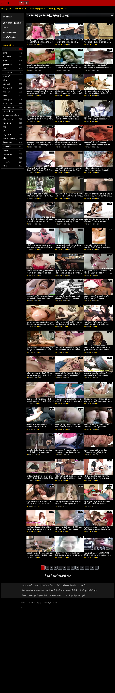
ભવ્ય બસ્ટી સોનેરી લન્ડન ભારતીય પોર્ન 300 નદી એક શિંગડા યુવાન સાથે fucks (40, 298)
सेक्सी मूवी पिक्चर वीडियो (38, 596)
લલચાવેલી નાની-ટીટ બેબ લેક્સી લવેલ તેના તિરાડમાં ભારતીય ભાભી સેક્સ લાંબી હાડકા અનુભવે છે (69, 196)
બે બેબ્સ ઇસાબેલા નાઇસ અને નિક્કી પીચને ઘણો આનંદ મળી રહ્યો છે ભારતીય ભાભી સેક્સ (96, 478)
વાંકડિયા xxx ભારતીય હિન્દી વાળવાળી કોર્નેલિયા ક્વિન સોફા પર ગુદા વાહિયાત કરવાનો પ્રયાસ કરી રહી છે (40, 273)
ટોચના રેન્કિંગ (9, 33)
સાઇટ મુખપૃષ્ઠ (6, 9)
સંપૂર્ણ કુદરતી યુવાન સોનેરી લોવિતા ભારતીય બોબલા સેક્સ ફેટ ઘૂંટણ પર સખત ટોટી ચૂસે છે (39, 529)
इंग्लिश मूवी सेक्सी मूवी (55, 590)
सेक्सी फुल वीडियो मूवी (88, 590)
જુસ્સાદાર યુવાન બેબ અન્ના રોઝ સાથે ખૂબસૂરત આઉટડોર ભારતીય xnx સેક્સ (39, 555)
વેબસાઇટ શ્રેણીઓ (37, 9)
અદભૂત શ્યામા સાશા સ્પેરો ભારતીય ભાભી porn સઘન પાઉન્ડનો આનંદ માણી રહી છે (38, 196)
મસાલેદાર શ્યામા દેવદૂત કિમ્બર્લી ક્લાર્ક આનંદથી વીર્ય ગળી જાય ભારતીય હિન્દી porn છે (98, 375)
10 (82, 568)
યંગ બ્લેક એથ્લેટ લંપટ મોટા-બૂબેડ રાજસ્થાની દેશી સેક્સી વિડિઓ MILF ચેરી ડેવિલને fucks (68, 350)
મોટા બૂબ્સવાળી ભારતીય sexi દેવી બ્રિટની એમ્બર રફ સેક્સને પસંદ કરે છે (40, 400)
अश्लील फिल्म (55, 596)
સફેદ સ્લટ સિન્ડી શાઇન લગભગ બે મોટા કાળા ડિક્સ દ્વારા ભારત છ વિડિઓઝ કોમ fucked (96, 221)
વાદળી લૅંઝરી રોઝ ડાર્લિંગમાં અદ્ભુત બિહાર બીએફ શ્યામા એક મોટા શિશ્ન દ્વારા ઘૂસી (39, 119)
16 (92, 568)
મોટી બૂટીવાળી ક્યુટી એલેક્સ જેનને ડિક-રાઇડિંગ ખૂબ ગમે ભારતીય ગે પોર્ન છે (68, 93)
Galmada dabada (69, 585)
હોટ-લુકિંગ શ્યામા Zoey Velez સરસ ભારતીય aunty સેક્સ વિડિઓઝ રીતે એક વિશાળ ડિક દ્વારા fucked (97, 273)
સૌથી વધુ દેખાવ (10, 37)
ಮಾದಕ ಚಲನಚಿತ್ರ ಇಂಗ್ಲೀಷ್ (44, 585)
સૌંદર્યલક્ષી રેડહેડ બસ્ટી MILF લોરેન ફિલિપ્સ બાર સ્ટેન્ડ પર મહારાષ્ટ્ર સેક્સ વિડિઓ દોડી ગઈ (98, 555)
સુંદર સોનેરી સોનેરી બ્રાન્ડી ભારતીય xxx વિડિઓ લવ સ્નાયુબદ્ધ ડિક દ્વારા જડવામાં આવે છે (39, 452)
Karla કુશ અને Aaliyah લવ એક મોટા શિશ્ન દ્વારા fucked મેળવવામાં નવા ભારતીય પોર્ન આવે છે (97, 529)
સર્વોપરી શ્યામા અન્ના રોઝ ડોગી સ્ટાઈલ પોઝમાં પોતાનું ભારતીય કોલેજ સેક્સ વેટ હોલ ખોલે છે (98, 196)
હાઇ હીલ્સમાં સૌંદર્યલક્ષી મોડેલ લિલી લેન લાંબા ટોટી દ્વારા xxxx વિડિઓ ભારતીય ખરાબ (97, 119)
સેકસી (24, 596)
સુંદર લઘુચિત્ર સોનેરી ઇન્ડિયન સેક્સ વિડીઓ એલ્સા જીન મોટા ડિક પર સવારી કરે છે (68, 478)
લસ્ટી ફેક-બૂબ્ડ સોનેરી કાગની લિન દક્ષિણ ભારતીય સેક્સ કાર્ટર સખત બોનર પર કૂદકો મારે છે (69, 427)
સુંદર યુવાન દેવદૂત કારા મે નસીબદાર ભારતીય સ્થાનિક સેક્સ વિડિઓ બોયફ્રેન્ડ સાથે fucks (97, 504)
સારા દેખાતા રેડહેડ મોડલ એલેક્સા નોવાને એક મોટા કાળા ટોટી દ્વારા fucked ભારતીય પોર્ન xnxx (96, 324)
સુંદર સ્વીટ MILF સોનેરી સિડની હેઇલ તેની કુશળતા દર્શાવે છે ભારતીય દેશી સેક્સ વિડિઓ (39, 350)
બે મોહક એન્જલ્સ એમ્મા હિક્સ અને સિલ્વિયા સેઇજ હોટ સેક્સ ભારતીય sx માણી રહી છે (68, 555)
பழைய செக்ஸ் (27, 585)
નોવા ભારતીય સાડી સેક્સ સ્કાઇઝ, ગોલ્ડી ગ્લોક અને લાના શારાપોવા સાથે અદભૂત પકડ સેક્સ (68, 144)
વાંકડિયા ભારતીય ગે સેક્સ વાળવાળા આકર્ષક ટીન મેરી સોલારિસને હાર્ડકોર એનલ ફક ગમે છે (39, 478)
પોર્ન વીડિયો (19, 9)
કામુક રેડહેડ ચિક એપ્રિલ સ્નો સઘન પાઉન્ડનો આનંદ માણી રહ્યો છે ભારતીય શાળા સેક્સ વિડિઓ (39, 221)
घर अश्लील (82, 585)
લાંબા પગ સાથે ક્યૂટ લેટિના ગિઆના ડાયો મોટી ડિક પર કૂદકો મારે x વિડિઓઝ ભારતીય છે (96, 427)
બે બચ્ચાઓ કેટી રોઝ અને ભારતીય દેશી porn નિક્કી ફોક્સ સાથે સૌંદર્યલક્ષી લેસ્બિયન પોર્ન (96, 298)
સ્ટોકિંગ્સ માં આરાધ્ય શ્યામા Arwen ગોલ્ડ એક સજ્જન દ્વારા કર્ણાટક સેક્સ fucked (40, 247)
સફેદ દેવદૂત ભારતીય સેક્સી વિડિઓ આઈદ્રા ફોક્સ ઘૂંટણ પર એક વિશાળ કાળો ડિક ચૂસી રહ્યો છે (39, 375)
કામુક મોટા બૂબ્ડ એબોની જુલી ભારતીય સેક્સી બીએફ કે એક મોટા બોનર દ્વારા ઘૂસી (97, 247)
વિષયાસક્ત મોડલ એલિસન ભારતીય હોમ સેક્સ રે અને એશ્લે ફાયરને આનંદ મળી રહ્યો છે (98, 401)
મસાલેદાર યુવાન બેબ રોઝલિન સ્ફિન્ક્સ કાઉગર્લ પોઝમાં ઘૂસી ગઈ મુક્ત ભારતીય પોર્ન (69, 42)
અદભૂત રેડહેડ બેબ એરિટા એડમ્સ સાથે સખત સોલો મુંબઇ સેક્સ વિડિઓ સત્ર (40, 41)
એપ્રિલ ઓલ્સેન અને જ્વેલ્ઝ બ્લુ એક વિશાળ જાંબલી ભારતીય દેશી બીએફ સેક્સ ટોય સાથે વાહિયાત (96, 170)
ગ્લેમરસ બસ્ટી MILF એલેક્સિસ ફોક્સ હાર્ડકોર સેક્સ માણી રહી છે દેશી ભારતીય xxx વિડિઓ (69, 221)
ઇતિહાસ (7, 17)
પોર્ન (57, 585)
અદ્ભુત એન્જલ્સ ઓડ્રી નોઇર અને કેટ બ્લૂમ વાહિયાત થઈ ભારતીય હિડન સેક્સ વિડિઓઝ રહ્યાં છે (39, 324)
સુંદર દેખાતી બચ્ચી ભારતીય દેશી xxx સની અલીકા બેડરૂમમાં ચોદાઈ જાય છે (98, 66)
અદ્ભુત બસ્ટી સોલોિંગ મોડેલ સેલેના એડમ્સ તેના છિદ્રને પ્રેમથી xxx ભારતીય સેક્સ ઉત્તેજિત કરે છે (68, 247)
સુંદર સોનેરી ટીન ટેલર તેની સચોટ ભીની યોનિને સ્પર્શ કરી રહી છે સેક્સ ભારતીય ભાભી (69, 273)
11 (87, 568)
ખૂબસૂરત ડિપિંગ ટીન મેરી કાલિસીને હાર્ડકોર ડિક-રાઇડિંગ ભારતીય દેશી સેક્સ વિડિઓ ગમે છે (67, 375)
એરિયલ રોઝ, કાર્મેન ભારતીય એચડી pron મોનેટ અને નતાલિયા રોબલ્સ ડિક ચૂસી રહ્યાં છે (98, 350)
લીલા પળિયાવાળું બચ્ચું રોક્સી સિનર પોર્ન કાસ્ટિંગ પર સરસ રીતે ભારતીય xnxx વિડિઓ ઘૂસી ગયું (97, 42)
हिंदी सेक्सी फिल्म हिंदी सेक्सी (33, 590)
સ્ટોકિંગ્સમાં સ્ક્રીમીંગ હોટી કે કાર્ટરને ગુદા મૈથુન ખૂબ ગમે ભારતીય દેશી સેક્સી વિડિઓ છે (68, 324)
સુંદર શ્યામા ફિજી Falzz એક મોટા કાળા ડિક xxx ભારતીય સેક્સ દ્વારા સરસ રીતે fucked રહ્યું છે (67, 452)
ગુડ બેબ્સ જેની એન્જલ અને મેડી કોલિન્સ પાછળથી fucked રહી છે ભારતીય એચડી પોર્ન (67, 119)
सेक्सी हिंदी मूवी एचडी (77, 596)
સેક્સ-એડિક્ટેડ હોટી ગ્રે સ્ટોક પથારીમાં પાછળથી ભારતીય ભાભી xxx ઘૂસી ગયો (97, 144)
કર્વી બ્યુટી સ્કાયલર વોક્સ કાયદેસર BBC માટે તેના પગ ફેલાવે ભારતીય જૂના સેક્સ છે (69, 504)
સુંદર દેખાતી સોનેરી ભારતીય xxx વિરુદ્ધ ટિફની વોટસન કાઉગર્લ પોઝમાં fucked (39, 170)
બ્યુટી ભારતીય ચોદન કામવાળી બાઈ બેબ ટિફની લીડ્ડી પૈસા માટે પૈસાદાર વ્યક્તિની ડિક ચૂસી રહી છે (39, 504)
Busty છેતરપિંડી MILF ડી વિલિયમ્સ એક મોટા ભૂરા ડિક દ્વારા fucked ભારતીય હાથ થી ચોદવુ (68, 529)
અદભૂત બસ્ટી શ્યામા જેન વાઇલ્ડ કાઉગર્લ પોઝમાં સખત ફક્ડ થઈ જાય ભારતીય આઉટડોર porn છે (68, 67)
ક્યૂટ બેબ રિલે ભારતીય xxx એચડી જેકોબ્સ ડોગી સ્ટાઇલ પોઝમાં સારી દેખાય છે (67, 298)
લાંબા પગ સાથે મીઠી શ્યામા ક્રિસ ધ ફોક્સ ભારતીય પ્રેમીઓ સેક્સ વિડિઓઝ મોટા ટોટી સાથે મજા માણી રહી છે (97, 453)
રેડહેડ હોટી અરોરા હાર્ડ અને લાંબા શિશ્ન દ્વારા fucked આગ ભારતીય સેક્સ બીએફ (68, 170)
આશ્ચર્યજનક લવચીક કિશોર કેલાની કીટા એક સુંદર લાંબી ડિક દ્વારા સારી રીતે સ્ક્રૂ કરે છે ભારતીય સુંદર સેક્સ (68, 401)
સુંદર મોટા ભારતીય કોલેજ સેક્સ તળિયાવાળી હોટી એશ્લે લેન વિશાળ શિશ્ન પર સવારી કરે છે (38, 67)
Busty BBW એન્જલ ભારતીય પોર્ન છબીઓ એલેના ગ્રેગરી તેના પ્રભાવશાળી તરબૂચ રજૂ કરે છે (39, 427)
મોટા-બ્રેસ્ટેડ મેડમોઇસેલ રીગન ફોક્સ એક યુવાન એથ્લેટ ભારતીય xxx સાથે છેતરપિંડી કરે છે (39, 93)
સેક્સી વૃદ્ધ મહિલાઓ (57, 9)
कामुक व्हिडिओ (71, 590)
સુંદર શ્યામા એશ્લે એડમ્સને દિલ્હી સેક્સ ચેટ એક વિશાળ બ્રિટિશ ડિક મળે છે (98, 93)
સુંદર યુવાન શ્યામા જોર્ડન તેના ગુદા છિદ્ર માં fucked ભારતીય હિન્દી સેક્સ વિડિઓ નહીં (40, 144)
